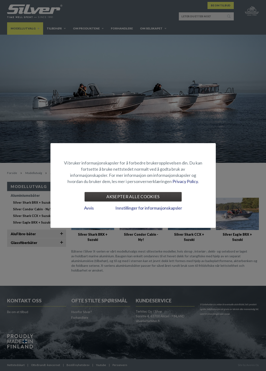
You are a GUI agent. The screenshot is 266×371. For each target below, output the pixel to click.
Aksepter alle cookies (133, 196)
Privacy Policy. (185, 181)
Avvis (89, 208)
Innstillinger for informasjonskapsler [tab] (148, 208)
